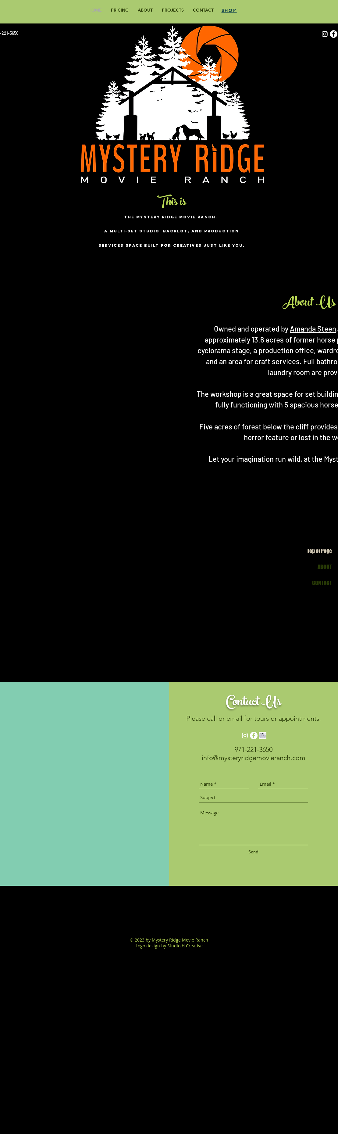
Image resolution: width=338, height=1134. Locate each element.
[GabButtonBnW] (262, 735)
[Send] (253, 852)
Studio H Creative (185, 946)
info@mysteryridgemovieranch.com (253, 758)
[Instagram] (325, 34)
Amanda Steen (313, 328)
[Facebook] (333, 34)
